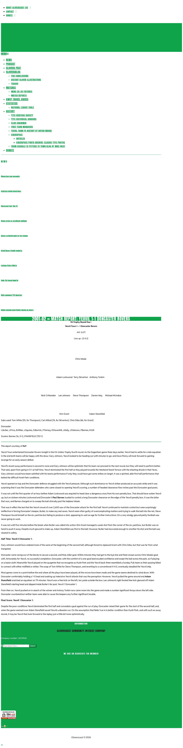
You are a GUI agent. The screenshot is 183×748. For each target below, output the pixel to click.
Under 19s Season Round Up (9, 280)
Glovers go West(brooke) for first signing (14, 236)
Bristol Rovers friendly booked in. (11, 251)
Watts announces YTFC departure (11, 295)
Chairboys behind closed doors (11, 191)
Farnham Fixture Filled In (9, 265)
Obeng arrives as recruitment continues (14, 221)
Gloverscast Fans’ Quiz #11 (9, 206)
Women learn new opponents (10, 176)
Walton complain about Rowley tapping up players (17, 310)
